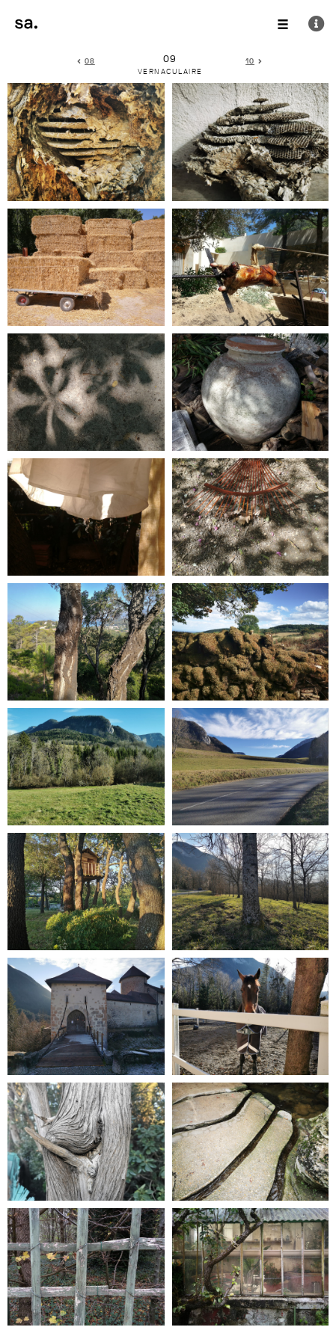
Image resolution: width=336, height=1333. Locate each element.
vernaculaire (170, 72)
